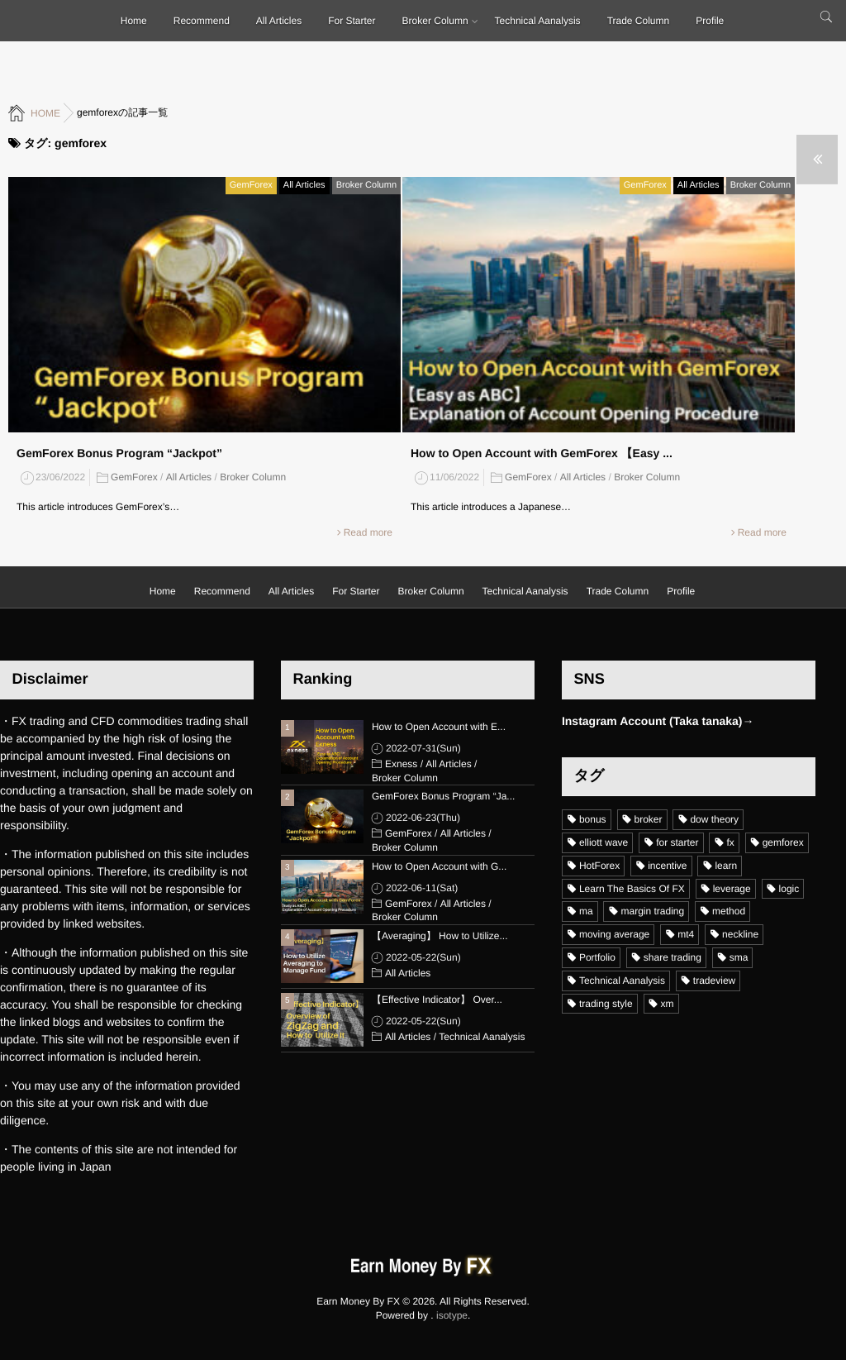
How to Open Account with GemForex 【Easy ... (542, 449)
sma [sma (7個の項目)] (739, 957)
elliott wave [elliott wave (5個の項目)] (603, 842)
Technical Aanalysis (538, 20)
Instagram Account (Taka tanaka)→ (658, 721)
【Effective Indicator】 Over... (437, 999)
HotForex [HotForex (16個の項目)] (599, 865)
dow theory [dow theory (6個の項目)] (714, 819)
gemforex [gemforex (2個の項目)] (783, 842)
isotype (452, 1315)
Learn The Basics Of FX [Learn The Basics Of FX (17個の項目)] (632, 889)
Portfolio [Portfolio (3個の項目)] (597, 957)
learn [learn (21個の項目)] (726, 865)
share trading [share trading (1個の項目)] (672, 957)
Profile (710, 20)
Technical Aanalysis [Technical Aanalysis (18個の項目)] (622, 980)
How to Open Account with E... (439, 726)
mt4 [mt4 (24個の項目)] (685, 934)
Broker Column (435, 20)
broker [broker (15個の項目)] (648, 819)
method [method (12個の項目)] (728, 911)
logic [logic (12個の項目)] (789, 889)
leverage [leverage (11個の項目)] (732, 889)
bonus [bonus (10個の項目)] (592, 819)
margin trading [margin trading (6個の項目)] (652, 911)
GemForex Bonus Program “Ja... (443, 796)
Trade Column (638, 20)
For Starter (351, 20)
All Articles (279, 20)
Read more (368, 528)
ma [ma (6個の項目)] (586, 911)
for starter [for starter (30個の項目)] (677, 842)
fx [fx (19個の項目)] (730, 842)
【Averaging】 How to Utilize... (440, 936)
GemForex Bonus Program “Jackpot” (119, 449)
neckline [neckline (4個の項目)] (740, 934)
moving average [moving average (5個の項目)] (614, 934)
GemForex (251, 181)
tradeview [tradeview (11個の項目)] (714, 980)
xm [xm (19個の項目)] (667, 1003)
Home (134, 20)
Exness (401, 764)
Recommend (201, 20)
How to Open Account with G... (439, 866)
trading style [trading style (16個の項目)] (606, 1003)
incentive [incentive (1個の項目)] (667, 865)
